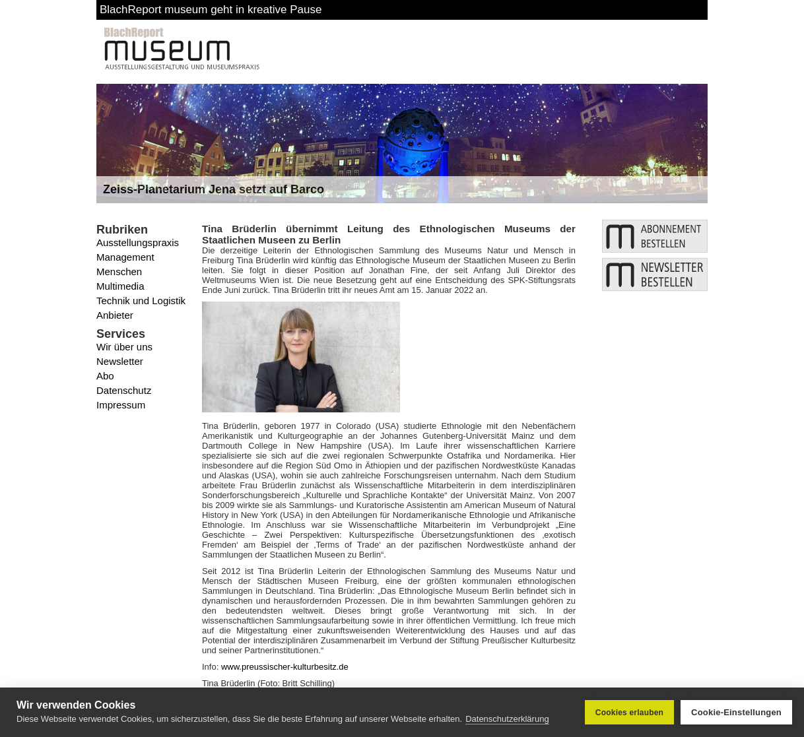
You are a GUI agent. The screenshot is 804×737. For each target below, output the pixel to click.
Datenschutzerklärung (507, 719)
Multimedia (120, 286)
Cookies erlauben (629, 712)
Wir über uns (124, 346)
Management (125, 257)
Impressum (120, 404)
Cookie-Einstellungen (736, 712)
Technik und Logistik (140, 300)
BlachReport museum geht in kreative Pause (210, 9)
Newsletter (119, 361)
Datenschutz (123, 390)
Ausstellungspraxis (137, 242)
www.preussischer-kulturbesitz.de (285, 667)
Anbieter (114, 315)
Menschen (119, 271)
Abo (105, 375)
